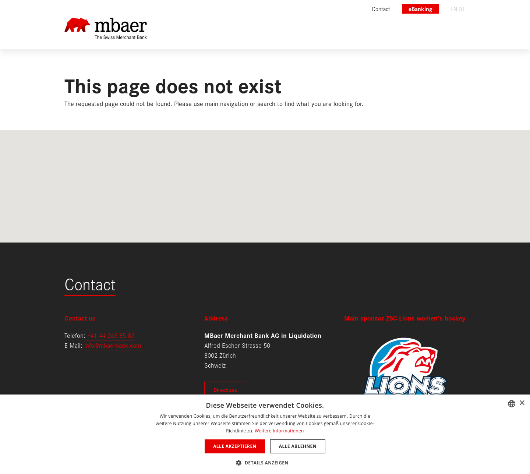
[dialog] (265, 434)
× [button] (521, 403)
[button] (264, 462)
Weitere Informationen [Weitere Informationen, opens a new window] (279, 431)
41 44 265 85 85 (112, 335)
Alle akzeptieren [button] (235, 446)
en (454, 8)
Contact (90, 283)
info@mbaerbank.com (111, 345)
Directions (225, 389)
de (462, 8)
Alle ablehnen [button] (298, 446)
